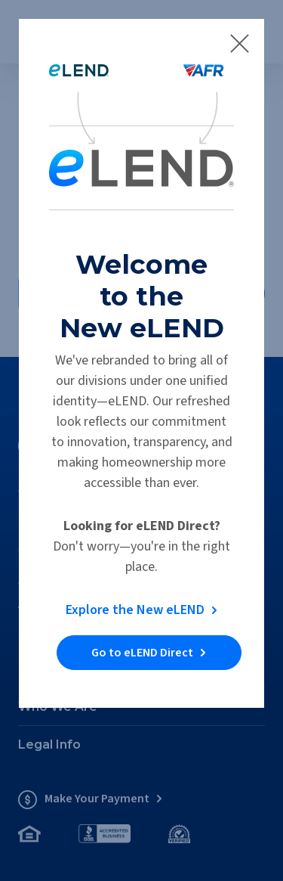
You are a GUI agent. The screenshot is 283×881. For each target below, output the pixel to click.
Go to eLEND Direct (142, 652)
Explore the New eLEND (135, 609)
